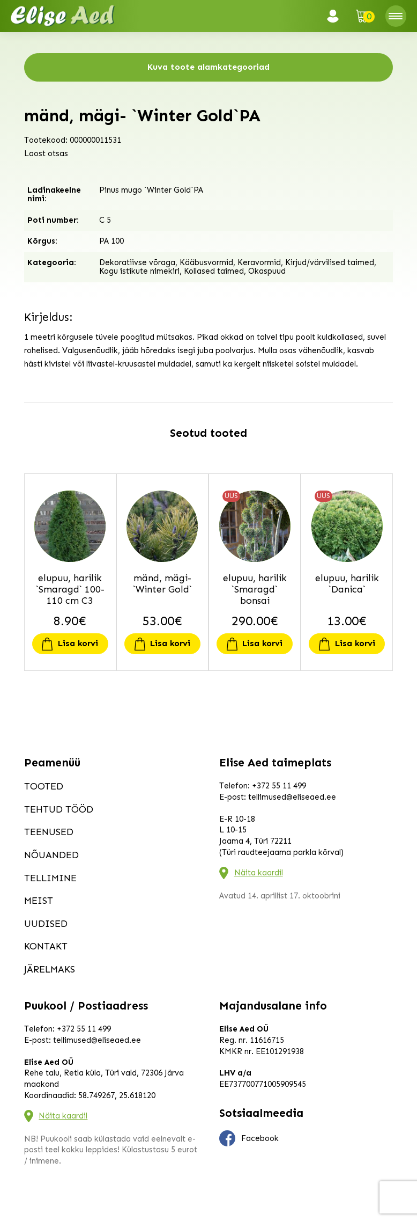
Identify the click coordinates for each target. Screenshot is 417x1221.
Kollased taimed (214, 271)
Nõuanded (51, 855)
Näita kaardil (258, 873)
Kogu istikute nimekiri (139, 271)
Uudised (46, 924)
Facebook (249, 1138)
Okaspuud (267, 271)
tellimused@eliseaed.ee (292, 797)
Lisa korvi (78, 643)
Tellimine (50, 878)
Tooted (43, 786)
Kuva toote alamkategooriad (208, 67)
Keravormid (259, 262)
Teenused (48, 832)
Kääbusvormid (206, 262)
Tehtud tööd (58, 809)
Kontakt (46, 946)
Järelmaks (49, 969)
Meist (38, 900)
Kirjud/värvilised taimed (329, 262)
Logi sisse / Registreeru (336, 16)
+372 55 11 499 (279, 786)
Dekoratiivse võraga (137, 262)
